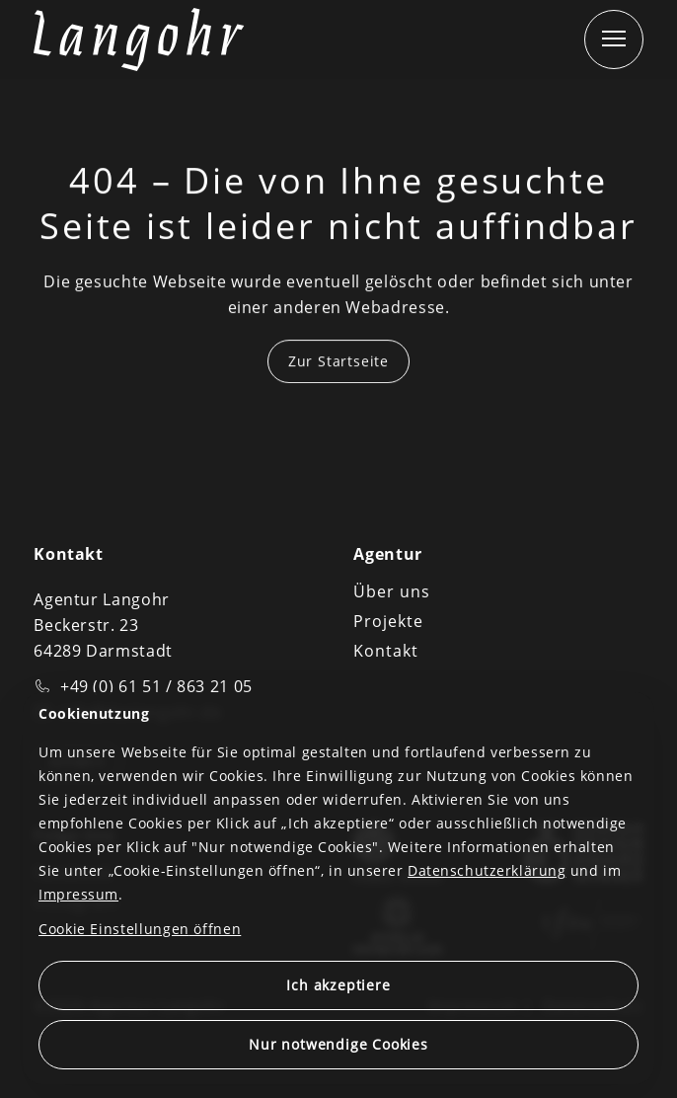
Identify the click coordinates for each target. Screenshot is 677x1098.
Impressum (78, 894)
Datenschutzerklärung (486, 870)
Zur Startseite (338, 362)
